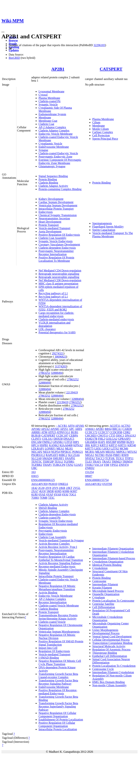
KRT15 (113, 445)
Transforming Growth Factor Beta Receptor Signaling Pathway (58, 682)
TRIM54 (127, 461)
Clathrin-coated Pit (49, 101)
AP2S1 (64, 429)
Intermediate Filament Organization (113, 548)
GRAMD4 (91, 442)
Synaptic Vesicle (48, 104)
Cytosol (43, 94)
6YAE (41, 494)
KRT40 (131, 445)
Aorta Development (50, 231)
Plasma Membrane (49, 97)
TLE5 (88, 461)
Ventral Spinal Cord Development (112, 636)
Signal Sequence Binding (53, 176)
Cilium (96, 122)
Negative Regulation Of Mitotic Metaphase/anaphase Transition (57, 587)
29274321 (58, 353)
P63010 (53, 484)
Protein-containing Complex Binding (60, 189)
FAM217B (91, 438)
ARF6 (78, 429)
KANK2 (54, 445)
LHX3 (106, 448)
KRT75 (89, 448)
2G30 (41, 487)
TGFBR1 (69, 461)
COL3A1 (47, 438)
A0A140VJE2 (93, 484)
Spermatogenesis (102, 223)
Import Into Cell (48, 647)
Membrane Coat (48, 120)
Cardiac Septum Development (56, 202)
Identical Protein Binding (107, 564)
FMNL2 (47, 442)
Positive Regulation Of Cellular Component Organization (57, 724)
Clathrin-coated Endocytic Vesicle (58, 153)
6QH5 (58, 491)
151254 (89, 472)
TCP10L (110, 458)
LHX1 (98, 448)
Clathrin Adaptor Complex (54, 130)
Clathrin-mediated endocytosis (56, 319)
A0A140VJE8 (39, 484)
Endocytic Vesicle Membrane (56, 133)
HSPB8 (121, 442)
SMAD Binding (48, 507)
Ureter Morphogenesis (105, 630)
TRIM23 (116, 461)
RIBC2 (63, 455)
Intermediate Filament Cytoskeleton (113, 672)
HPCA (35, 445)
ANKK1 (90, 429)
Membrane (45, 117)
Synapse (43, 150)
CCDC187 (62, 435)
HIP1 (76, 442)
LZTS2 (115, 448)
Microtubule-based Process (108, 590)
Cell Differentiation (103, 607)
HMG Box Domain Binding (108, 682)
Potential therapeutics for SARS (57, 332)
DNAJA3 (130, 435)
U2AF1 (78, 464)
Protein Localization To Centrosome (113, 600)
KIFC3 (95, 445)
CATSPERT (111, 69)
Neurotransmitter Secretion (54, 218)
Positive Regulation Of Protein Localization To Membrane (56, 259)
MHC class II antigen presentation (58, 283)
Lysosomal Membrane (51, 91)
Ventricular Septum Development (58, 205)
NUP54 (55, 451)
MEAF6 (100, 451)
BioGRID (14, 57)
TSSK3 (89, 464)
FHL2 (101, 438)
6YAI (65, 494)
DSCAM (36, 442)
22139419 (72, 392)
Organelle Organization (105, 594)
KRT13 (104, 445)
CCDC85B (115, 432)
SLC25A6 (74, 455)
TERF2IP (48, 461)
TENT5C (36, 461)
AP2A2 (45, 429)
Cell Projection (101, 135)
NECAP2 (36, 451)
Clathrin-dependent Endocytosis (57, 247)
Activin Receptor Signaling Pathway (60, 563)
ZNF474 (124, 464)
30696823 (60, 356)
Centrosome (99, 581)
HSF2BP (111, 442)
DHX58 (58, 438)
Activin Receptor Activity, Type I (58, 546)
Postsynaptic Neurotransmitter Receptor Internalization (56, 252)
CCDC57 (103, 432)
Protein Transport (49, 224)
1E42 (34, 487)
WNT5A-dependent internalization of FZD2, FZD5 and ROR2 (60, 308)
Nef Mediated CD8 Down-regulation (60, 280)
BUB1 (74, 432)
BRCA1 (117, 429)
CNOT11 (102, 435)
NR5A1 (89, 455)
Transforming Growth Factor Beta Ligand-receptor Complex (58, 675)
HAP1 (101, 442)
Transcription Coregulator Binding (112, 643)
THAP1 (47, 464)
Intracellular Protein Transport (56, 208)
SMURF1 (58, 458)
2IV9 (55, 487)
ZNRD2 (89, 468)
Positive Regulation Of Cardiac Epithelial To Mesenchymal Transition (61, 558)
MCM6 (124, 448)
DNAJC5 (68, 438)
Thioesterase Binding (104, 652)
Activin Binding (48, 592)
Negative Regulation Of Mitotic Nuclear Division (57, 636)
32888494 (56, 372)
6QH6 (65, 491)
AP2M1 (55, 429)
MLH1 (69, 448)
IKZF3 (130, 442)
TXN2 (69, 464)
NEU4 (46, 451)
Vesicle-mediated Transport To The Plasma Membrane (112, 235)
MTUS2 (132, 451)
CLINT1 (36, 438)
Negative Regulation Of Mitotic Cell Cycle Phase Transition (60, 662)
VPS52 (114, 464)
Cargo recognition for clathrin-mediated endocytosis (56, 314)
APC (71, 429)
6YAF (49, 494)
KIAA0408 (66, 445)
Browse (13, 40)
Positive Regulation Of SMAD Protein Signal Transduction (61, 643)
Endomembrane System (52, 114)
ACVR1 (62, 425)
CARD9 (127, 429)
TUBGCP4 (58, 464)
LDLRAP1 (37, 448)
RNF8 (125, 455)
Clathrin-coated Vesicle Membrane (59, 605)
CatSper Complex (102, 132)
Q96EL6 (63, 484)
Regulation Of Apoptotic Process (111, 649)
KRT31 (122, 445)
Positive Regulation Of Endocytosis (59, 234)
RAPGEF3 (52, 455)
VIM (106, 464)
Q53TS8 (107, 484)
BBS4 (108, 429)
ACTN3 (125, 425)
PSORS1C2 (38, 455)
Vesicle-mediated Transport (54, 228)
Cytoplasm (98, 597)
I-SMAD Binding (49, 657)
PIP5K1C (65, 451)
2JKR (62, 487)
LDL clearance (47, 329)
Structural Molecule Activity (108, 646)
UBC (34, 468)
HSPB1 (44, 445)
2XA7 (34, 491)
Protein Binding (48, 179)
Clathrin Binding (48, 182)
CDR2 (126, 432)
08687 (88, 476)
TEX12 (58, 461)
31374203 (60, 366)
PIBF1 (117, 455)
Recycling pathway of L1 (53, 293)
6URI (34, 494)
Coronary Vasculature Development (59, 244)
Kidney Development (51, 198)
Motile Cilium (100, 128)
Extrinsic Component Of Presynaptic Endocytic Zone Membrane (60, 161)
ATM (44, 432)
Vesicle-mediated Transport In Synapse (61, 540)
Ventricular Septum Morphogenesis (59, 631)
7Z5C (51, 497)
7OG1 (72, 494)
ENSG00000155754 (97, 480)
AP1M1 (79, 425)
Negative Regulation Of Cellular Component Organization (57, 714)
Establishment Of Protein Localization (61, 719)
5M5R (50, 491)
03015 (35, 476)
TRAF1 (96, 461)
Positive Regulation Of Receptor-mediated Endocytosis (58, 692)
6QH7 (73, 491)
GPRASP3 (124, 438)
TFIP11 (129, 458)
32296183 (99, 45)
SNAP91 (70, 458)
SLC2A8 (36, 458)
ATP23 (52, 432)
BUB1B (36, 435)
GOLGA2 (111, 438)
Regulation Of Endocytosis (54, 651)
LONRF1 (50, 448)
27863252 (44, 372)
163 (33, 472)
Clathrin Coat (46, 124)
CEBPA (73, 435)
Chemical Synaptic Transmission (58, 215)
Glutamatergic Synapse (52, 166)
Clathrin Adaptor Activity (53, 185)
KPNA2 (78, 445)
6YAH (57, 494)
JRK (87, 445)
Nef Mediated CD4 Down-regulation (60, 270)
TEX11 (120, 458)
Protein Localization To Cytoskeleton (114, 665)
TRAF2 (106, 461)
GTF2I (68, 442)
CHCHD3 (91, 435)
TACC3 (100, 458)
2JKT (69, 487)
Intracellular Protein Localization (58, 729)
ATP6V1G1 (63, 432)
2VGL (76, 487)
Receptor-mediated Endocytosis (57, 566)
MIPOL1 (121, 451)
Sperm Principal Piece (105, 138)
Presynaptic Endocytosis (53, 530)
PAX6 (109, 455)
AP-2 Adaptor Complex (52, 127)
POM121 (77, 451)
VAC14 (98, 464)
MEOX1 (110, 451)
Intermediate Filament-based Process (113, 558)
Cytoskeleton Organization (107, 561)
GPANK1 (58, 442)
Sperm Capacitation (103, 229)
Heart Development (50, 221)
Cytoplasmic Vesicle (50, 143)
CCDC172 (91, 432)
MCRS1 (89, 451)
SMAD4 (47, 458)
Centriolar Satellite (103, 603)
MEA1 (60, 448)
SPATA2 (90, 458)
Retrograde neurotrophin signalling (59, 273)
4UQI (42, 491)
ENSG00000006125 (43, 480)
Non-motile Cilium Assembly (109, 685)
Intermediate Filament (105, 584)
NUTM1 (100, 455)
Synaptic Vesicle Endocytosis (56, 241)
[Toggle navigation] (2, 32)
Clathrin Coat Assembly (52, 238)
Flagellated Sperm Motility (108, 226)
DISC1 (120, 435)
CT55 (112, 435)
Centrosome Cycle (103, 669)
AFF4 (71, 425)
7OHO (35, 497)
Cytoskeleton (100, 568)
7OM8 (43, 497)
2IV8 (48, 487)
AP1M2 (36, 429)
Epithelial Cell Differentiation (109, 656)
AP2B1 (57, 69)
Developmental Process (106, 633)
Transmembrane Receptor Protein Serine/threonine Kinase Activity (58, 617)
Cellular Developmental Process (111, 639)
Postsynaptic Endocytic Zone (55, 156)
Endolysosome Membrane (54, 146)
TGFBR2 (36, 464)
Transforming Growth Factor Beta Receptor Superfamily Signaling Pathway (58, 706)
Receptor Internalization (53, 602)
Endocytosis (46, 211)
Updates (14, 50)
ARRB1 (36, 432)
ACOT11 (115, 425)
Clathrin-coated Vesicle (52, 621)
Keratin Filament (102, 587)
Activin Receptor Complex (54, 543)
